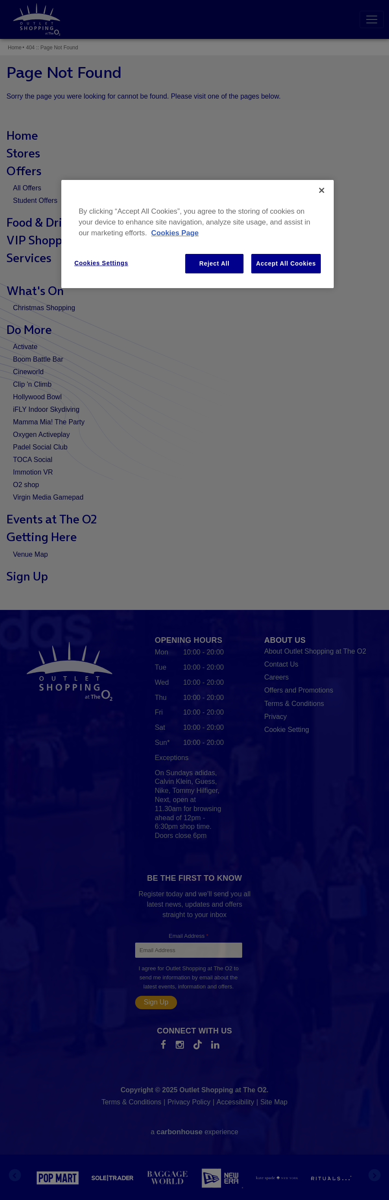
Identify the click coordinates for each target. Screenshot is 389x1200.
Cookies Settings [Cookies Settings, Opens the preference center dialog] (101, 263)
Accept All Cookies (286, 263)
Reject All (214, 263)
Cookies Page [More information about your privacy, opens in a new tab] (175, 233)
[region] (197, 234)
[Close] (321, 190)
